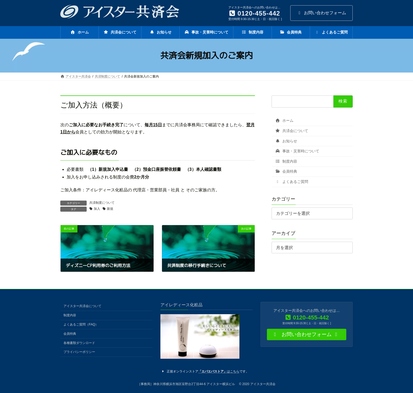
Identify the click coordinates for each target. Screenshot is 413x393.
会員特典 (286, 171)
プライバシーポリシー (79, 352)
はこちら (218, 371)
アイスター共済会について (82, 306)
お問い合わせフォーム (321, 13)
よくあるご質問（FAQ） (80, 324)
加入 (97, 209)
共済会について (291, 131)
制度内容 (286, 161)
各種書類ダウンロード (79, 343)
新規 (110, 209)
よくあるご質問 (291, 181)
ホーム (284, 120)
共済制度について (102, 203)
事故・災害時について (297, 151)
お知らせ (286, 141)
